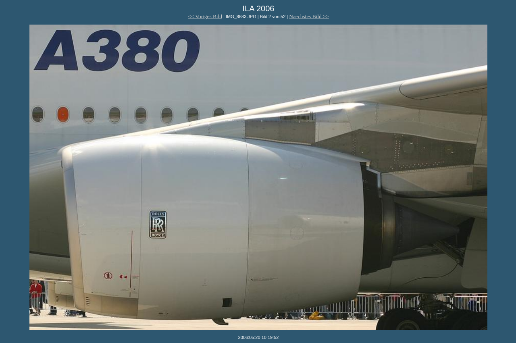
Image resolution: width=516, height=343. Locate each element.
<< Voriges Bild (205, 16)
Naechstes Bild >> (309, 16)
